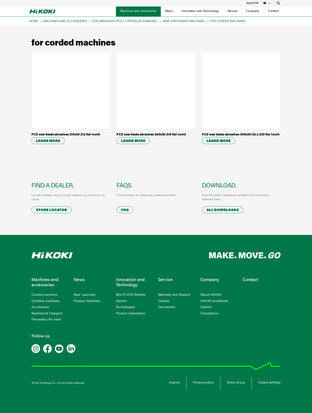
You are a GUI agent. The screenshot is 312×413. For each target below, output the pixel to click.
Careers (206, 307)
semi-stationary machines (183, 21)
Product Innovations (130, 313)
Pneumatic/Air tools (46, 319)
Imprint (174, 382)
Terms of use (236, 382)
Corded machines (44, 295)
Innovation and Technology (200, 11)
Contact (273, 11)
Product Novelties (87, 301)
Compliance (209, 313)
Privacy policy (203, 382)
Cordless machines (45, 301)
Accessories (40, 307)
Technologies (125, 307)
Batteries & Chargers (46, 313)
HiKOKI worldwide (214, 301)
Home (33, 21)
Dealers (163, 301)
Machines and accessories (138, 11)
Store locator (51, 210)
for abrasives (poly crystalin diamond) (124, 21)
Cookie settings (269, 382)
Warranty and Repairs (174, 295)
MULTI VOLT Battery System (131, 298)
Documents (166, 307)
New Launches (84, 295)
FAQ (125, 210)
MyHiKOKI (253, 3)
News (169, 11)
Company (252, 11)
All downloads (222, 210)
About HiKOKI (210, 295)
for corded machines (227, 21)
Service (232, 11)
